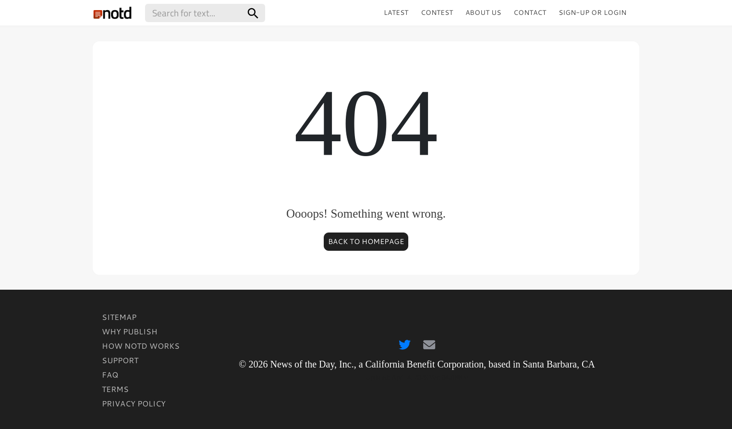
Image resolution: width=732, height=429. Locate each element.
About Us (483, 12)
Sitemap (119, 316)
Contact (529, 12)
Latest (396, 12)
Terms (115, 388)
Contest (437, 12)
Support (120, 360)
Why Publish (130, 331)
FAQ (110, 374)
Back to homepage (366, 241)
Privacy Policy (134, 403)
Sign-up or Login (592, 12)
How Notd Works (141, 345)
